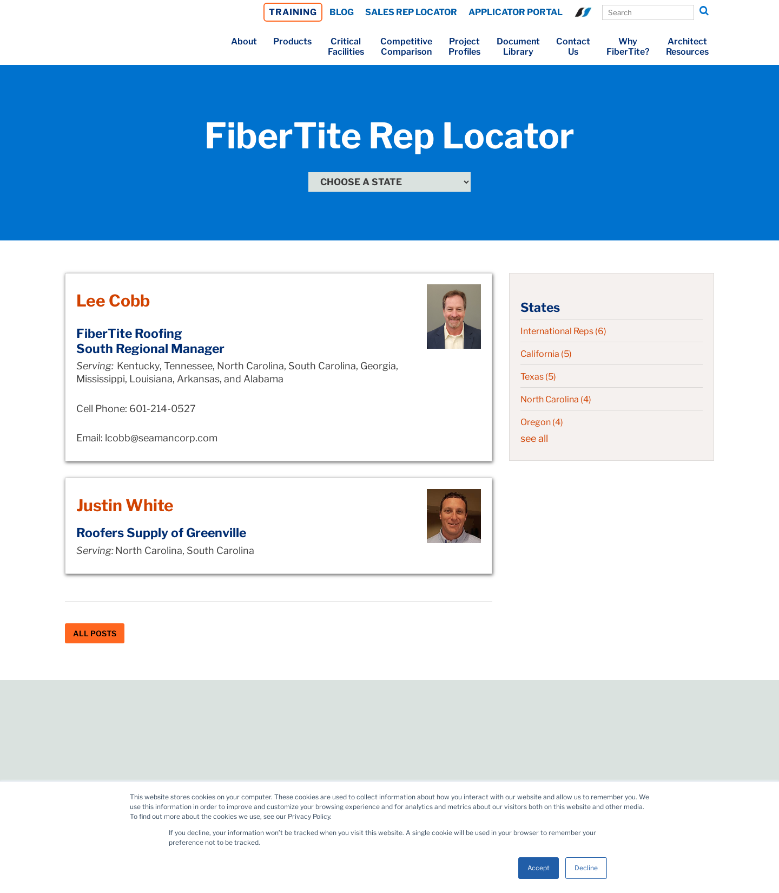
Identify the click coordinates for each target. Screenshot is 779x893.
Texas (538, 376)
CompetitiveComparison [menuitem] (406, 46)
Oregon (541, 422)
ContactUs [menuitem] (573, 46)
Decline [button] (586, 868)
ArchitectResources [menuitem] (687, 46)
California (546, 354)
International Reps (563, 331)
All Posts (94, 633)
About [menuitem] (244, 41)
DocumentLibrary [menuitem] (518, 46)
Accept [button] (538, 868)
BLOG (341, 12)
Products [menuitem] (292, 41)
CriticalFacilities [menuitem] (346, 46)
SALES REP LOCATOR (411, 12)
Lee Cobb (113, 300)
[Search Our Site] (648, 12)
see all (534, 438)
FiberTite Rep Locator (389, 135)
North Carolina (555, 399)
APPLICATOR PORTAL (515, 12)
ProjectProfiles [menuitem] (464, 46)
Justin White (125, 505)
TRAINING (293, 12)
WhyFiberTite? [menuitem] (628, 46)
